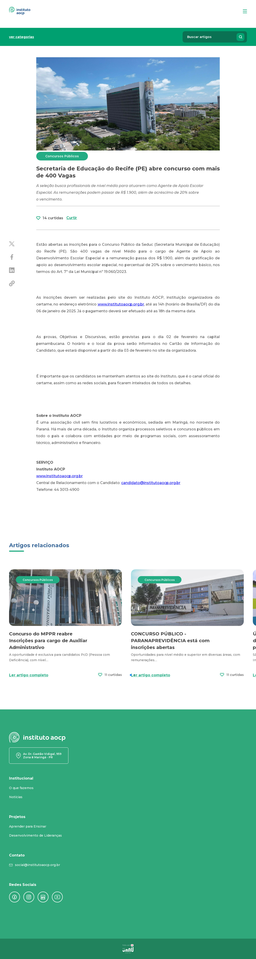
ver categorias (21, 37)
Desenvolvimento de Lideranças (35, 835)
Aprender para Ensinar (27, 826)
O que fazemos (21, 788)
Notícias (15, 797)
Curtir (71, 239)
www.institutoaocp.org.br (59, 476)
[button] (131, 693)
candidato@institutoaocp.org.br (150, 483)
